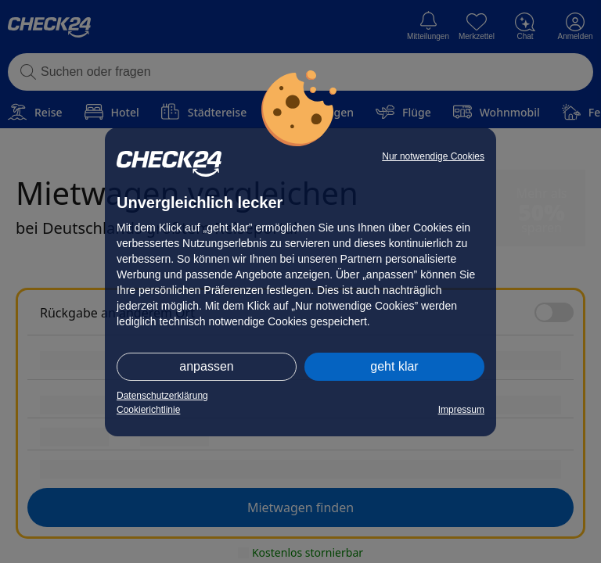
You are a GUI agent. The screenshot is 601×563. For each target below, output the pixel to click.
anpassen (206, 366)
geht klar (394, 366)
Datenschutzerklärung (162, 395)
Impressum (461, 409)
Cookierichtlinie (148, 409)
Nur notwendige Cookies (433, 156)
